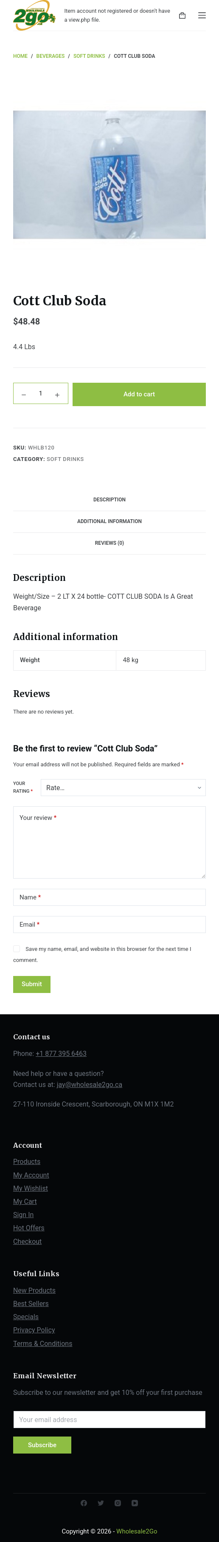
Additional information (109, 521)
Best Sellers (31, 1304)
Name (30, 897)
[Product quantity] (40, 394)
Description (109, 500)
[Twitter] (101, 1503)
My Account (31, 1175)
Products (26, 1162)
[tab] (109, 500)
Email (29, 924)
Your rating (23, 787)
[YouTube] (135, 1503)
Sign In (23, 1215)
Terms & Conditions (43, 1344)
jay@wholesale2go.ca (89, 1085)
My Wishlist (30, 1188)
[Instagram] (118, 1503)
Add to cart (139, 394)
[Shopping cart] (182, 15)
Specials (26, 1317)
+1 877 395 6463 (61, 1054)
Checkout (27, 1242)
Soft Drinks (65, 459)
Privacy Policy (34, 1330)
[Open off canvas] (202, 15)
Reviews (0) (109, 543)
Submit (32, 984)
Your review (38, 818)
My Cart (25, 1202)
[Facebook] (84, 1503)
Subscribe (42, 1445)
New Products (34, 1290)
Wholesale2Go (136, 1531)
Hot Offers (29, 1228)
